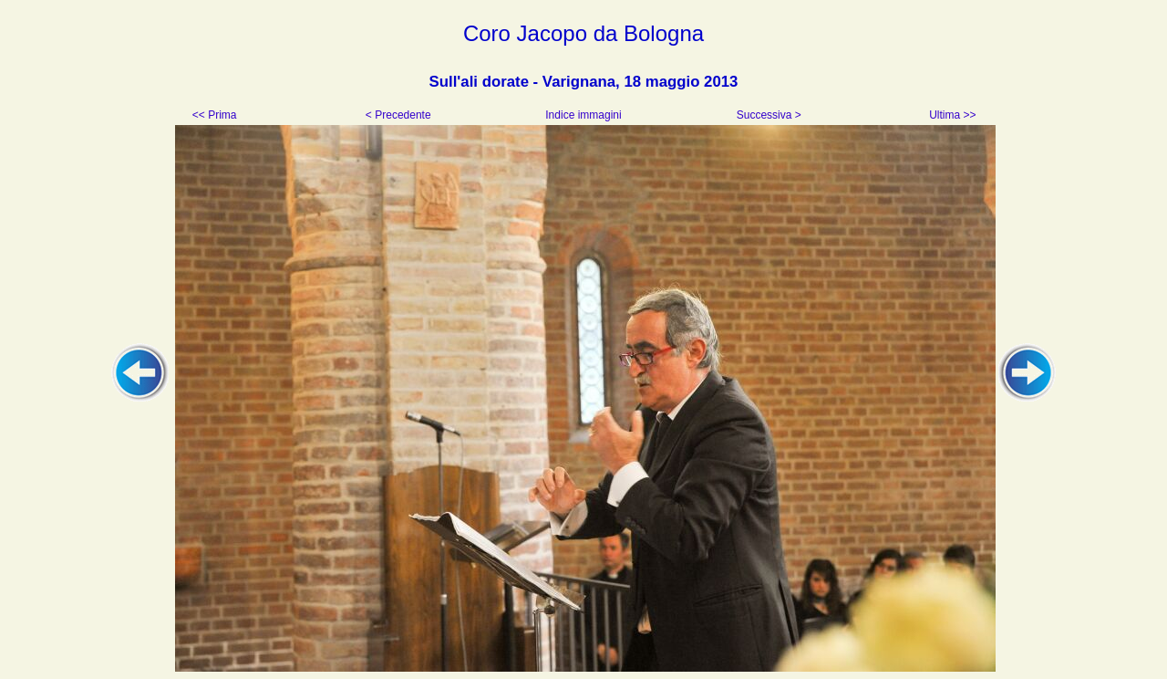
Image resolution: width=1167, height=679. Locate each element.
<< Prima (216, 115)
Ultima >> (951, 115)
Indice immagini (583, 115)
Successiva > (766, 115)
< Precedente (400, 115)
